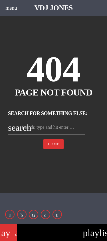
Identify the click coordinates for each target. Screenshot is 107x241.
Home (53, 144)
